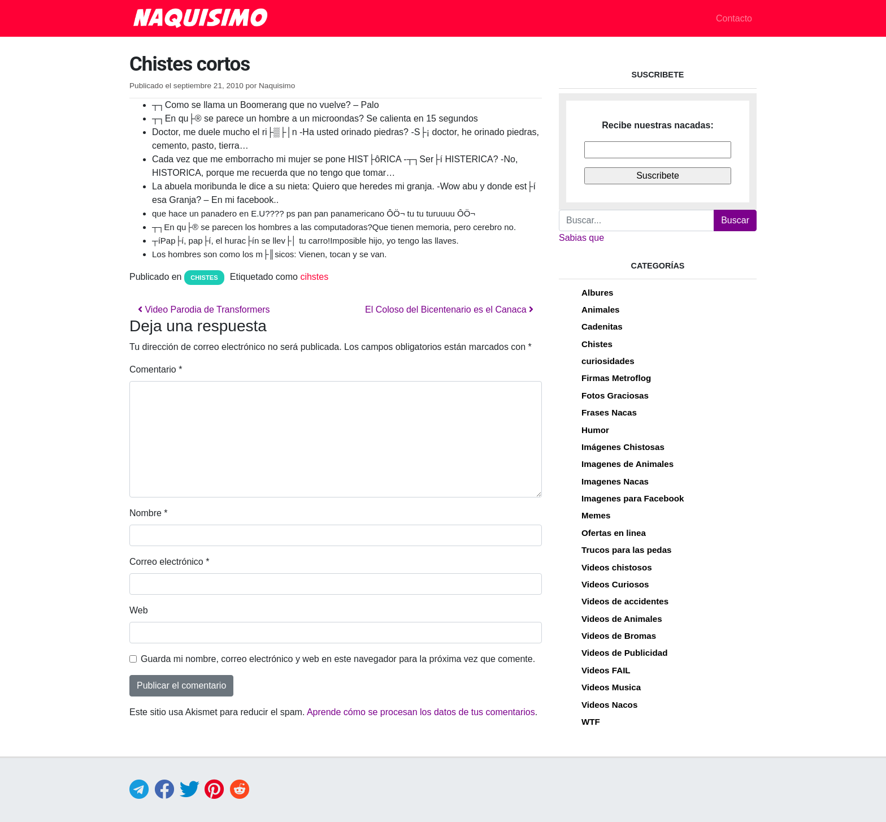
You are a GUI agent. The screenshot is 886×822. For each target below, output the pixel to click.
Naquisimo (277, 85)
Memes (596, 515)
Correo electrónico (169, 561)
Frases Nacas (609, 412)
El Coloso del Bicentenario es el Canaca (449, 309)
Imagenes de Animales (627, 464)
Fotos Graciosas (615, 395)
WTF (590, 721)
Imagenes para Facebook (632, 498)
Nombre (148, 513)
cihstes (314, 277)
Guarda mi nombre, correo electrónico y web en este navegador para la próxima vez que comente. (338, 659)
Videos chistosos (616, 567)
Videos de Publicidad (624, 652)
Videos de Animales (621, 619)
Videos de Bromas (618, 636)
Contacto (734, 18)
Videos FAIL (606, 670)
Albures (597, 292)
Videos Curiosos (615, 584)
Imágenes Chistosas (622, 447)
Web (138, 610)
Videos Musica (611, 687)
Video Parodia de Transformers (204, 309)
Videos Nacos (609, 704)
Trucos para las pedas (626, 550)
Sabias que (581, 238)
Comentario (155, 369)
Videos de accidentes (624, 601)
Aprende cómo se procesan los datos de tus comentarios (421, 712)
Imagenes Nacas (615, 481)
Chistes (204, 277)
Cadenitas (602, 326)
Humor (595, 430)
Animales (600, 309)
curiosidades (608, 361)
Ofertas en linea (613, 533)
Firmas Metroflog (616, 378)
